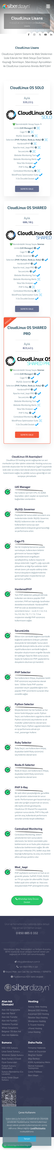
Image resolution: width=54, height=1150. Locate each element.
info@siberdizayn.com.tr (27, 962)
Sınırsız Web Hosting (37, 1007)
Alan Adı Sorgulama (11, 1010)
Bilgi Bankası (34, 1059)
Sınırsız (40, 250)
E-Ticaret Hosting (36, 1025)
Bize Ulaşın (33, 1075)
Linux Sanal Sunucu (11, 1051)
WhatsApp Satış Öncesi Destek (27, 906)
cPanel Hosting (35, 1028)
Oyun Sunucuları (9, 1062)
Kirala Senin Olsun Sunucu (10, 1079)
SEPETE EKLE (27, 194)
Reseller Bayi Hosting (38, 1017)
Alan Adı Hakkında (10, 1035)
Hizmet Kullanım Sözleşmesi (35, 1067)
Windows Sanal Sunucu (12, 1055)
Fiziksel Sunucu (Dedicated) (9, 1067)
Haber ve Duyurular (37, 1051)
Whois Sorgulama (10, 1028)
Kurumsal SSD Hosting (38, 1014)
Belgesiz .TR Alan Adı (11, 1031)
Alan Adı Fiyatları (9, 1021)
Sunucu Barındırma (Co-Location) (13, 1073)
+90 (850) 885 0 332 (27, 967)
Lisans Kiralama (26, 22)
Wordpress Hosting (37, 1021)
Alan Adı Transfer (9, 1017)
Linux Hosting (34, 1032)
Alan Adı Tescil (8, 1013)
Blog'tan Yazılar (35, 1055)
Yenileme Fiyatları (10, 1024)
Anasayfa (13, 22)
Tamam (27, 1138)
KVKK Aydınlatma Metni (39, 1062)
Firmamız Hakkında (37, 1048)
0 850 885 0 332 (27, 933)
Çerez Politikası (35, 1072)
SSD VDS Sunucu (10, 1048)
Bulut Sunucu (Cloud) (11, 1059)
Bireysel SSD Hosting (38, 1010)
